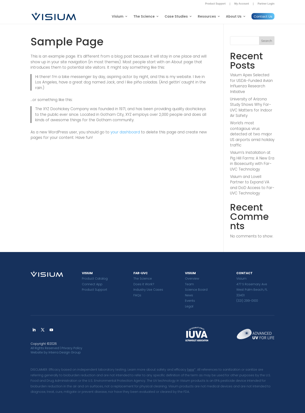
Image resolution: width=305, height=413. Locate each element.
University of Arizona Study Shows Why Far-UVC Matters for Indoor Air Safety (251, 107)
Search (266, 41)
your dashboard (125, 132)
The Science (144, 16)
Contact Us (263, 16)
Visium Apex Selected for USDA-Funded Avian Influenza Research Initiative (251, 83)
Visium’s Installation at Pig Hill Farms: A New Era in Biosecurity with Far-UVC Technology (252, 161)
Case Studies (176, 16)
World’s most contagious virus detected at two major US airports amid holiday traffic (252, 134)
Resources (207, 16)
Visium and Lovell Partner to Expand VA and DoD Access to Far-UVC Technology (252, 185)
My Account (241, 3)
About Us (234, 16)
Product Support (215, 3)
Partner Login (266, 3)
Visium (117, 16)
